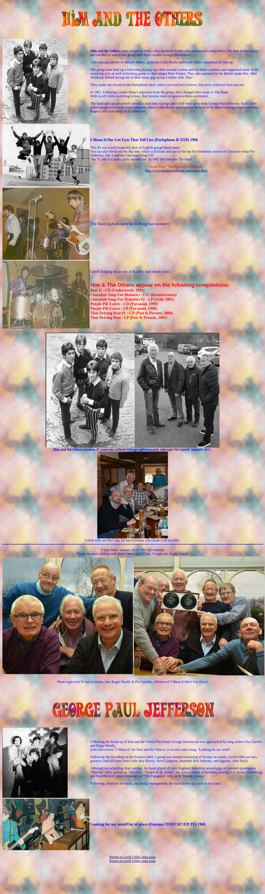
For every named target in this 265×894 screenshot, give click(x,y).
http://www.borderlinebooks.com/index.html (177, 170)
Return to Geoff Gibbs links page (132, 857)
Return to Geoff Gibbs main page (132, 861)
